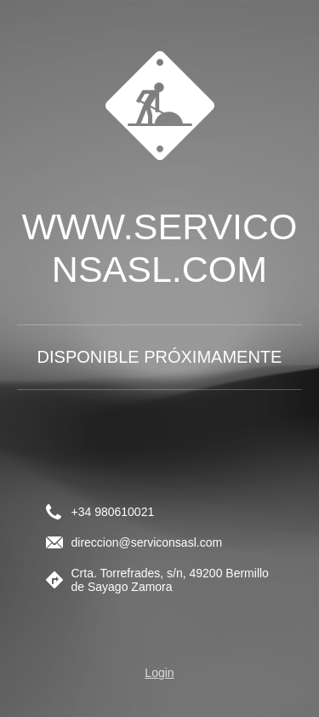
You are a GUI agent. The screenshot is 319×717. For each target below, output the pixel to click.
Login (159, 673)
